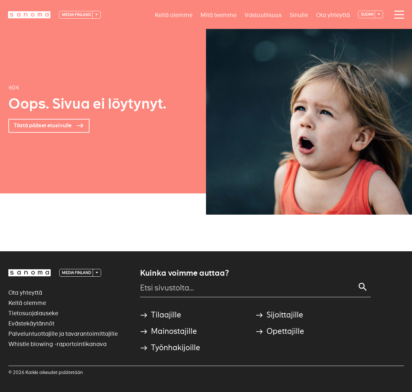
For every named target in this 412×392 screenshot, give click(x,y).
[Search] (363, 287)
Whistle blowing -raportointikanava (57, 344)
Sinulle (299, 14)
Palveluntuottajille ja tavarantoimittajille (63, 333)
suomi (367, 14)
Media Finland (77, 14)
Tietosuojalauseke (33, 313)
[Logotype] (29, 14)
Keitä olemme (173, 14)
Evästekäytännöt (31, 323)
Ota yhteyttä (333, 14)
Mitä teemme (219, 14)
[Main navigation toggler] (397, 14)
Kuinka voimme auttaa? (184, 273)
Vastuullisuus (263, 14)
